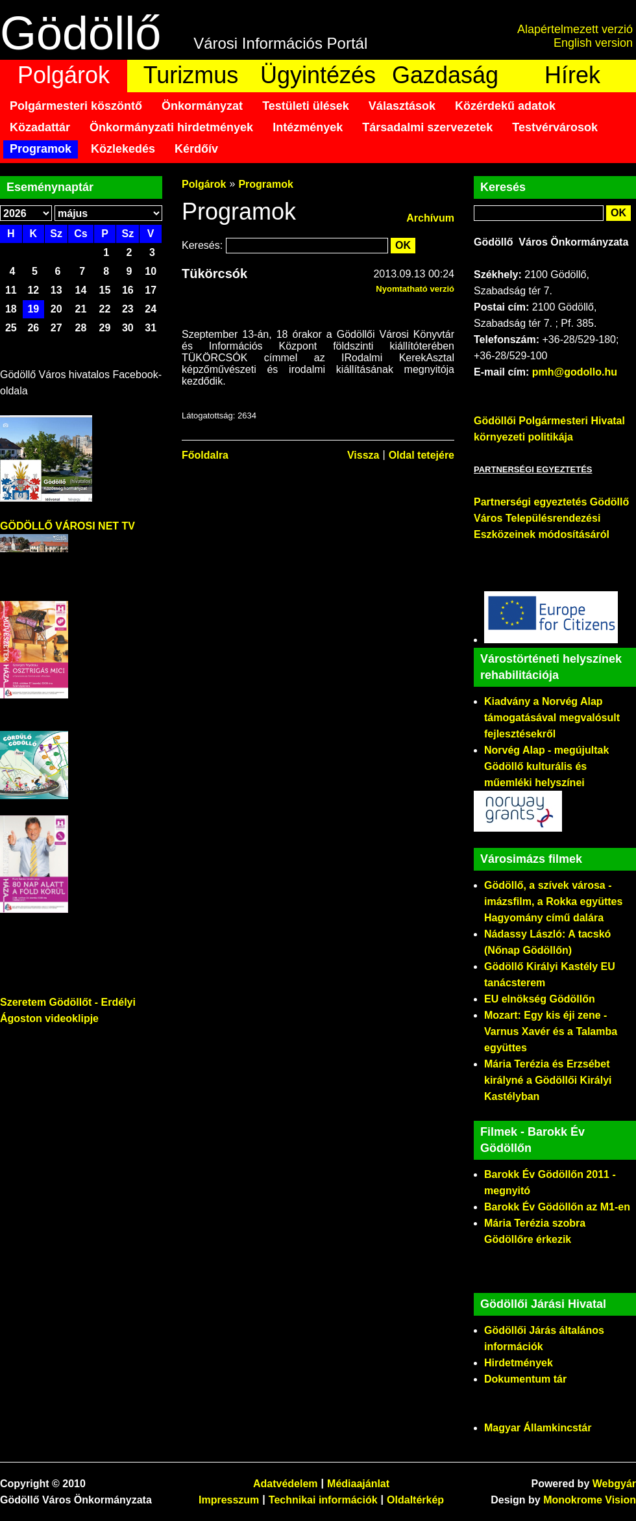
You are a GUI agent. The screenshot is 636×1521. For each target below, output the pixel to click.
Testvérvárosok (555, 127)
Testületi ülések (305, 105)
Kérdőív (196, 148)
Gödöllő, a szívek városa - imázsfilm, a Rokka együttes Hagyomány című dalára (553, 901)
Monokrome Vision (589, 1499)
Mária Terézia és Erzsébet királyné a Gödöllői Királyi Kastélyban (548, 1080)
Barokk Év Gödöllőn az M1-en (557, 1206)
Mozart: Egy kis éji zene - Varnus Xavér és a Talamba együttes (550, 1031)
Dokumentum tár (525, 1379)
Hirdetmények (518, 1362)
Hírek (572, 75)
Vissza (363, 455)
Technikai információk (323, 1499)
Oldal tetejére (421, 455)
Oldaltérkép (415, 1499)
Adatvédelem (285, 1483)
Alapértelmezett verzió (575, 29)
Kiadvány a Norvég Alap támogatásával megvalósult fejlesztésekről (552, 717)
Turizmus (191, 75)
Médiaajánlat (358, 1483)
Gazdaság (445, 75)
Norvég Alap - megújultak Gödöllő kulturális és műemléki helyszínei (546, 766)
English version (593, 42)
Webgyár (614, 1483)
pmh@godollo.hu (574, 371)
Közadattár (40, 127)
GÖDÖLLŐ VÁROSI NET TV (67, 525)
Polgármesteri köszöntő (76, 105)
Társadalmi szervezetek (427, 127)
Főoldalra (205, 455)
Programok (40, 148)
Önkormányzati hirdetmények (171, 127)
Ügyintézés (318, 75)
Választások (402, 105)
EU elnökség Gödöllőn (539, 998)
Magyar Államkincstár (537, 1427)
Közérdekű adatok (505, 105)
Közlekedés (123, 148)
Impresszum (229, 1499)
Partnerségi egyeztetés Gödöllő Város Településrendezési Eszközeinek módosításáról (551, 518)
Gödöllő (80, 33)
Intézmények (308, 127)
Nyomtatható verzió (415, 289)
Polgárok (64, 75)
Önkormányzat (202, 105)
